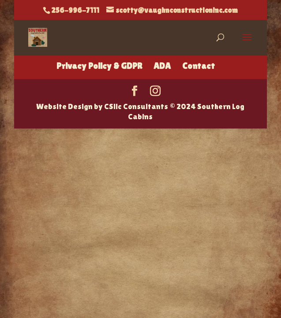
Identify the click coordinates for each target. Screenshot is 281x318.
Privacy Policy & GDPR (99, 66)
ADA (162, 66)
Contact (198, 66)
